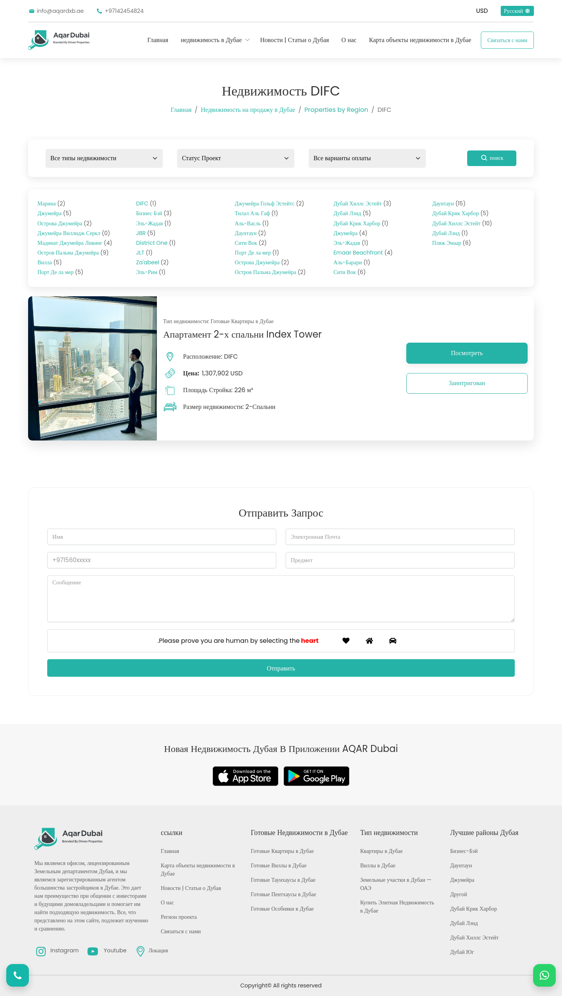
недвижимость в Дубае (211, 39)
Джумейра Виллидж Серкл (73, 233)
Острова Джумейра (64, 223)
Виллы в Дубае (377, 865)
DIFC (146, 203)
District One (156, 243)
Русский (517, 11)
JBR (146, 233)
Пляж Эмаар (451, 243)
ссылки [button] (171, 832)
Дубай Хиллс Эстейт (362, 203)
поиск (491, 158)
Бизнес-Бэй (464, 851)
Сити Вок (251, 243)
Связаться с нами (507, 40)
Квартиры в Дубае (381, 851)
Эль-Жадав (153, 223)
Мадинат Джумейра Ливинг (74, 243)
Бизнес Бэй (154, 213)
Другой (458, 894)
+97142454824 (119, 11)
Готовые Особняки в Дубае (282, 909)
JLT (144, 253)
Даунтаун (250, 233)
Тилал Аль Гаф (256, 213)
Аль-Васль (252, 223)
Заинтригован (467, 383)
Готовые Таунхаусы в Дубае (283, 880)
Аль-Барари (351, 262)
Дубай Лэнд (352, 213)
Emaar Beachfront (363, 253)
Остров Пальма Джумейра (73, 253)
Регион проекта (179, 917)
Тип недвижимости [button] (389, 832)
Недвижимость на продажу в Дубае (248, 109)
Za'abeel (152, 262)
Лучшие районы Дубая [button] (484, 832)
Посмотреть (467, 353)
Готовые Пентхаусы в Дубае (283, 894)
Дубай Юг (462, 952)
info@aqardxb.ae (56, 11)
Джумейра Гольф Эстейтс (269, 203)
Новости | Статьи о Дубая (294, 39)
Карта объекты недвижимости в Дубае (420, 39)
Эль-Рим (150, 272)
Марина (51, 203)
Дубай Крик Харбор (360, 223)
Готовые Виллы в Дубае (279, 865)
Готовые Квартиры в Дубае (282, 851)
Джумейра (54, 213)
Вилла (49, 262)
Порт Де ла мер (60, 272)
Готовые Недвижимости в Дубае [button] (299, 832)
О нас (349, 39)
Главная (157, 39)
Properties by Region (336, 109)
